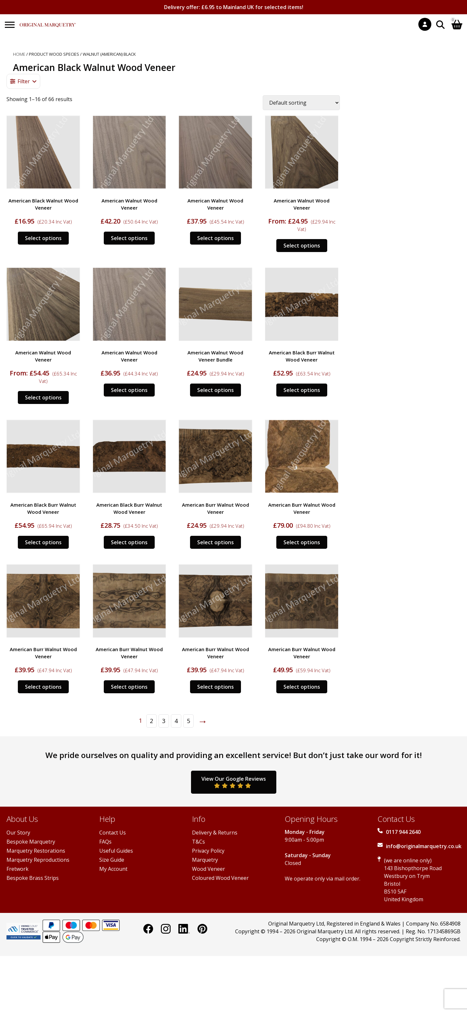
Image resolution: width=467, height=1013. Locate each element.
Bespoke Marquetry (30, 841)
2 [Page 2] (151, 721)
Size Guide (111, 859)
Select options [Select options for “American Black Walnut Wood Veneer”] (43, 238)
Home (19, 54)
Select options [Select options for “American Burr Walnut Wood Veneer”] (215, 542)
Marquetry (205, 859)
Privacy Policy (208, 850)
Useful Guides (116, 850)
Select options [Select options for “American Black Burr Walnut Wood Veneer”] (301, 390)
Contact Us (112, 832)
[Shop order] (301, 102)
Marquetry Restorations (35, 850)
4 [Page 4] (176, 721)
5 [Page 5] (188, 721)
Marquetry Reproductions (37, 859)
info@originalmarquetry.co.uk (423, 846)
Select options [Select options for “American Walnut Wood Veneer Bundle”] (215, 390)
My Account (113, 868)
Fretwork (17, 868)
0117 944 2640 (403, 831)
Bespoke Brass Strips (32, 877)
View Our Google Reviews (233, 781)
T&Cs (198, 841)
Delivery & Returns (214, 832)
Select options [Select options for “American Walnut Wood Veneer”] (129, 238)
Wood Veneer (208, 868)
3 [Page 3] (163, 721)
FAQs (105, 841)
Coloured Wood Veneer (220, 877)
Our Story (18, 832)
